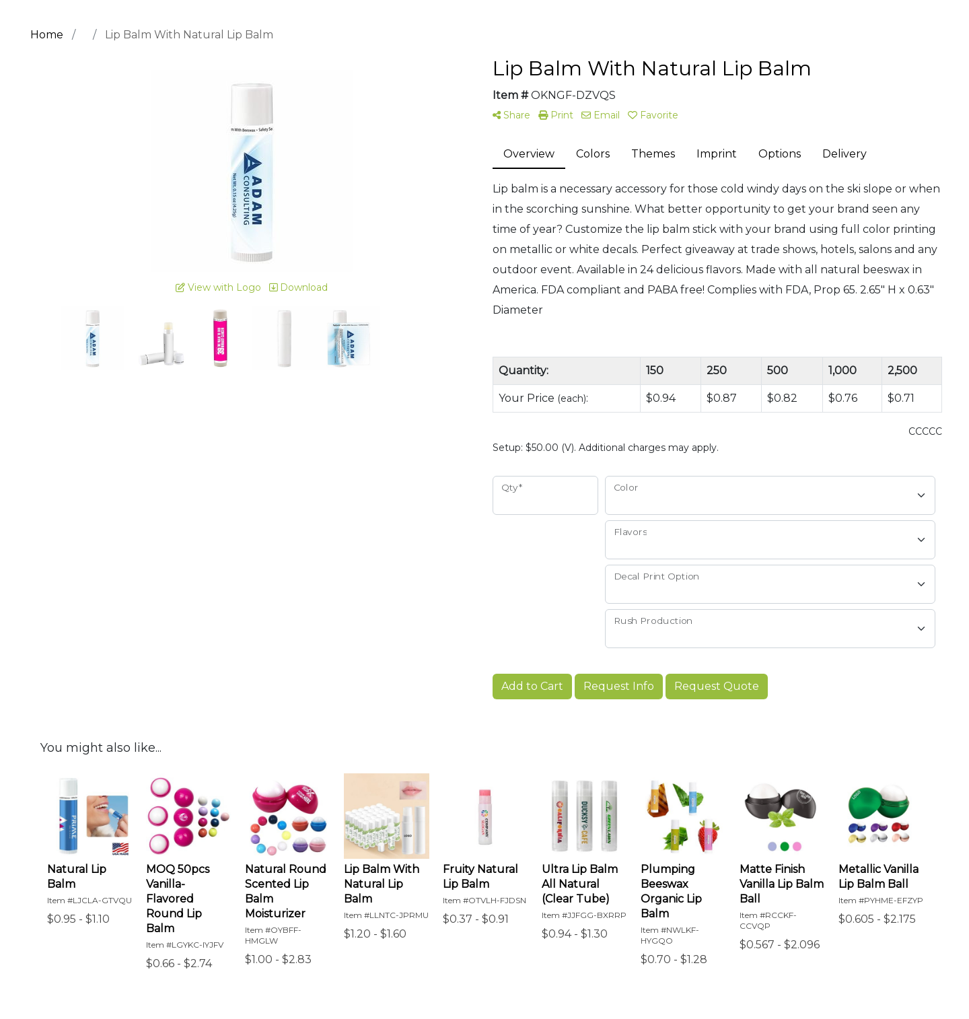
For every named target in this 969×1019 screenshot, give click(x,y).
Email (600, 115)
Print (555, 115)
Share (511, 115)
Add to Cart (532, 686)
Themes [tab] (653, 153)
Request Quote (716, 686)
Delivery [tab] (844, 153)
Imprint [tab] (716, 153)
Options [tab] (779, 153)
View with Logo (218, 287)
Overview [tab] (528, 153)
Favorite (653, 115)
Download (298, 287)
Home (46, 34)
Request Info (618, 686)
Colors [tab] (593, 153)
